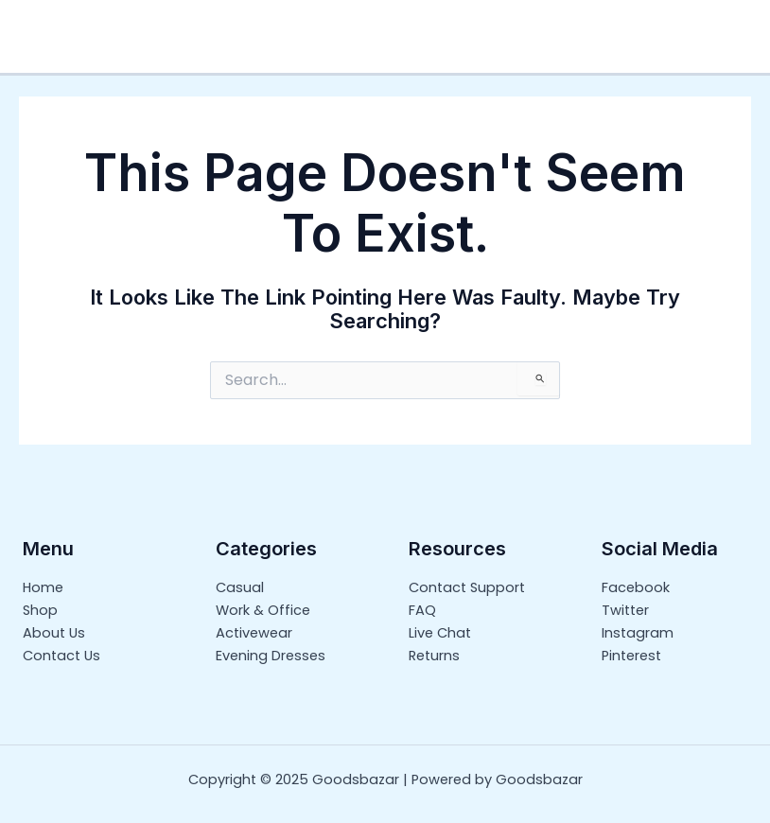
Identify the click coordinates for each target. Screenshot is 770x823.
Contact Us (61, 655)
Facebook (636, 587)
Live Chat (440, 632)
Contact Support (467, 587)
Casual (240, 587)
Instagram (638, 632)
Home (43, 587)
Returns (434, 655)
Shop (40, 610)
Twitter (625, 610)
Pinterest (631, 655)
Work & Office (263, 610)
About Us (54, 632)
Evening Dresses (270, 655)
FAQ (422, 610)
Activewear (254, 632)
